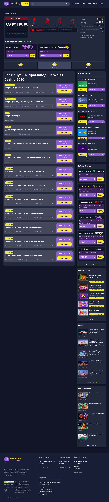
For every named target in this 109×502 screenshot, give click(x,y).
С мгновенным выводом (47, 461)
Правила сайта (44, 484)
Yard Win (9, 47)
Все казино (91, 160)
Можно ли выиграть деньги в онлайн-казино (96, 414)
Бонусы (89, 4)
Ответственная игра (45, 489)
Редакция (42, 487)
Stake (90, 95)
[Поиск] (67, 4)
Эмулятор (77, 463)
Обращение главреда (46, 491)
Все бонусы (91, 264)
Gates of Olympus (95, 285)
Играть (32, 55)
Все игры (91, 319)
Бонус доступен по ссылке (64, 86)
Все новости (91, 382)
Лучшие (77, 468)
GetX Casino (83, 233)
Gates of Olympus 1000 (96, 293)
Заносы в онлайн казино (95, 392)
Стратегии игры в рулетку (96, 403)
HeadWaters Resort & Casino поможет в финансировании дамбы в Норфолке (96, 373)
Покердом (92, 79)
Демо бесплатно (96, 281)
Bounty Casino (44, 47)
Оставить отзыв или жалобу (16, 34)
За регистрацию (64, 461)
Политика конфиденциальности (49, 482)
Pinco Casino (92, 111)
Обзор (20, 65)
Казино (77, 4)
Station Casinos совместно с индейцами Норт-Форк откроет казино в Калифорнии (96, 331)
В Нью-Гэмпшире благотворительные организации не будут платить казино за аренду (96, 352)
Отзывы (95, 4)
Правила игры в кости (95, 423)
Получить (64, 90)
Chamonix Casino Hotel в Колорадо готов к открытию (96, 361)
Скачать (41, 463)
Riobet (81, 186)
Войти (102, 4)
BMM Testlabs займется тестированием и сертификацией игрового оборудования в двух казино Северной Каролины (96, 342)
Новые (76, 466)
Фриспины (62, 463)
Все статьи (91, 445)
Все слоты (79, 472)
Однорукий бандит (80, 461)
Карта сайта (43, 494)
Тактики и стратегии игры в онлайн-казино (96, 434)
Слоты (83, 4)
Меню (25, 4)
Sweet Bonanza (94, 310)
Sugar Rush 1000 (94, 302)
